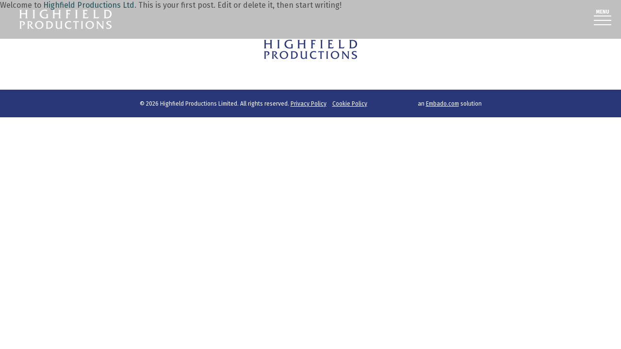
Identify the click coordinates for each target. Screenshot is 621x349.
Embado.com (442, 103)
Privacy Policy (309, 103)
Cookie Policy (349, 103)
